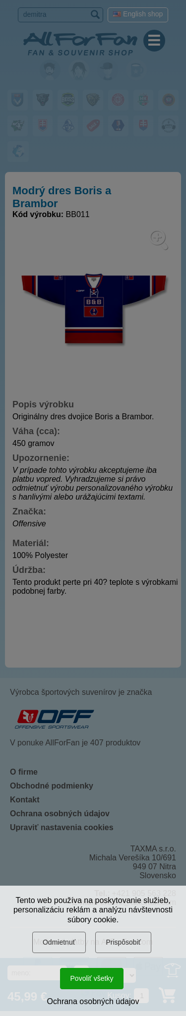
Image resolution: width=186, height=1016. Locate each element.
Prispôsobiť (123, 942)
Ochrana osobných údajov (93, 1001)
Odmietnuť (59, 942)
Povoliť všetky (92, 978)
